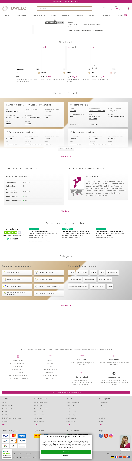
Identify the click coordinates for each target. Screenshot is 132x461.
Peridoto (73, 167)
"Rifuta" (65, 444)
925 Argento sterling (33, 146)
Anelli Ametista (72, 412)
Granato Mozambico (97, 140)
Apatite (101, 421)
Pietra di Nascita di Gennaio (78, 315)
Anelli (102, 302)
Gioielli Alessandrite (41, 409)
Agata (101, 406)
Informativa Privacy (31, 454)
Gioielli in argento (75, 309)
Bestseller (65, 16)
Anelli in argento (89, 309)
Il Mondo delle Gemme (49, 376)
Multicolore (74, 153)
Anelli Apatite (71, 415)
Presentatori (50, 363)
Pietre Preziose (22, 16)
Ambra (101, 412)
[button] (104, 8)
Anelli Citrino (71, 421)
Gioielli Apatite (39, 418)
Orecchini (5, 421)
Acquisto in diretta (18, 370)
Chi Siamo (50, 360)
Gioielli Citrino (39, 421)
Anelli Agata (71, 406)
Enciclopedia (106, 16)
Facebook (101, 436)
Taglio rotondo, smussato (95, 146)
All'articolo (65, 185)
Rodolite (9, 167)
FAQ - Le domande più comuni (18, 379)
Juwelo (28, 153)
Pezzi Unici (79, 16)
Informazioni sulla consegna (18, 376)
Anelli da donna (112, 302)
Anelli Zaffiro (6, 415)
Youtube (106, 436)
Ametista (102, 418)
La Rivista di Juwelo (50, 370)
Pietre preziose (82, 302)
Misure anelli (50, 379)
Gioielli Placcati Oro (97, 315)
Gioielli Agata (38, 406)
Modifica (66, 456)
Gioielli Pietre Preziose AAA (11, 418)
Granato (73, 140)
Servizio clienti (82, 377)
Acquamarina (103, 403)
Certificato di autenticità (18, 363)
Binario (8, 153)
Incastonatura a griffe (116, 145)
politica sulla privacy (65, 448)
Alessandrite (103, 409)
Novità (53, 16)
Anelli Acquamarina (73, 403)
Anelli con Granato (105, 309)
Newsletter (50, 373)
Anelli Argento (71, 418)
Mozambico (93, 153)
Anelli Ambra (71, 409)
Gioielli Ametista (39, 412)
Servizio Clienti (18, 360)
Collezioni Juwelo (39, 16)
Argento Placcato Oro (14, 146)
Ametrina (102, 415)
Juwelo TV (122, 15)
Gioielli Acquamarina (41, 403)
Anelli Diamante (7, 406)
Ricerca (90, 8)
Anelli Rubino (6, 412)
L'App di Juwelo (18, 373)
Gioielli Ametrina (40, 415)
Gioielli (7, 16)
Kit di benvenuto (18, 366)
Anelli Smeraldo (7, 409)
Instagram (111, 436)
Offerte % (92, 16)
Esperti (50, 366)
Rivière (110, 315)
